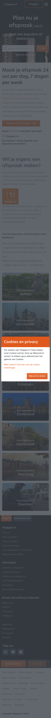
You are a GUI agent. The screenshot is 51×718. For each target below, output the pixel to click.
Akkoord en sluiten (37, 376)
